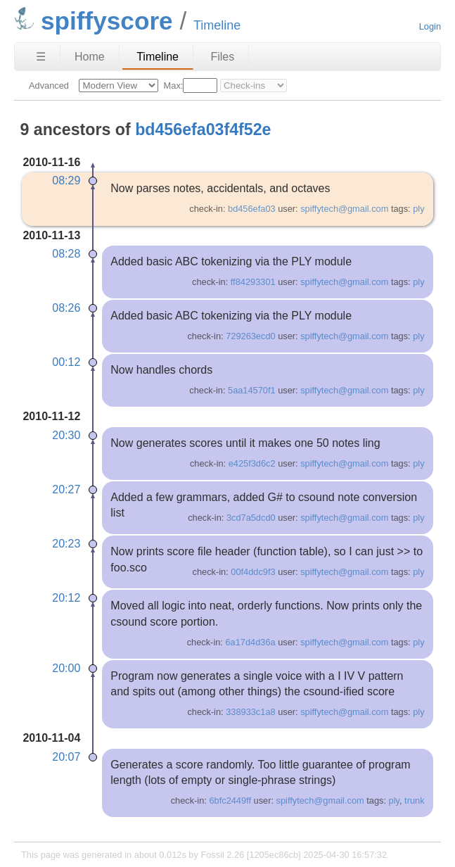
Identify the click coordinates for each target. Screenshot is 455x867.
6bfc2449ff (230, 800)
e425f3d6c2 (252, 463)
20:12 (66, 598)
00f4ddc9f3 (253, 572)
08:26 (66, 308)
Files (222, 57)
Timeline (157, 57)
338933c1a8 (250, 712)
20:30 (66, 435)
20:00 (66, 668)
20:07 (66, 757)
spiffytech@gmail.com (344, 208)
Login (430, 26)
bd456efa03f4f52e (203, 129)
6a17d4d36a (250, 642)
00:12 (66, 362)
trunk (414, 800)
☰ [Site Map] (41, 57)
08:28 (66, 254)
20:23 (66, 544)
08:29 (66, 180)
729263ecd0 (250, 336)
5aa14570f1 (252, 390)
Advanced (49, 85)
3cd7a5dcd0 (251, 517)
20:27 (66, 489)
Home (90, 57)
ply (418, 208)
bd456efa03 (252, 208)
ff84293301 (253, 282)
